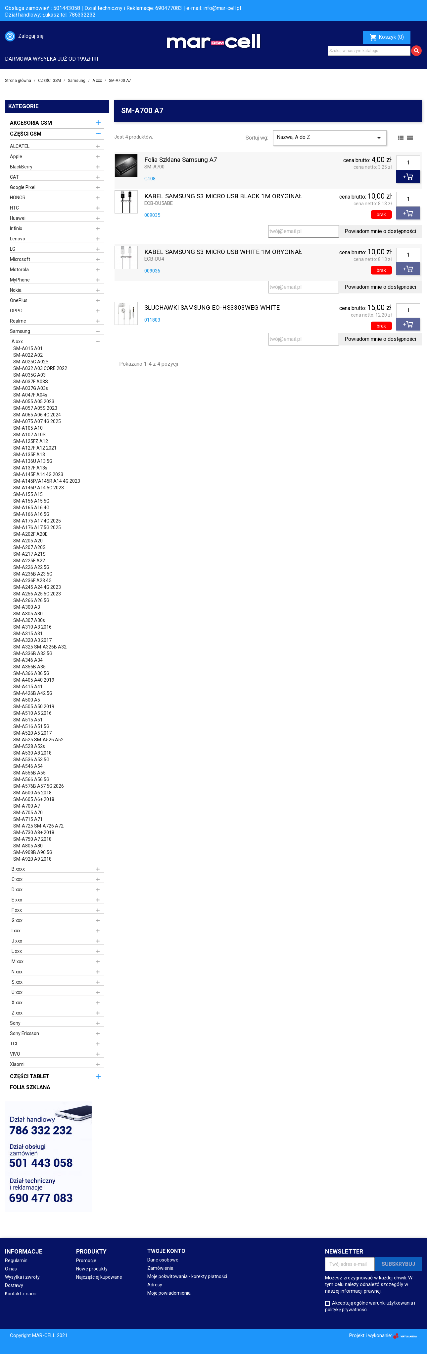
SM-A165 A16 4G (31, 507)
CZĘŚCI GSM (25, 134)
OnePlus (18, 300)
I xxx (16, 930)
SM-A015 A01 (28, 348)
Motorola (19, 269)
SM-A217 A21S (29, 554)
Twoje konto (166, 1251)
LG (12, 249)
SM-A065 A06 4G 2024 (37, 414)
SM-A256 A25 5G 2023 (37, 593)
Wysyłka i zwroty (22, 1277)
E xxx (17, 899)
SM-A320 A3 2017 (32, 640)
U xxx (17, 992)
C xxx (17, 879)
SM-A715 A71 (28, 819)
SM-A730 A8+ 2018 (33, 832)
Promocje (86, 1260)
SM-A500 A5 (26, 700)
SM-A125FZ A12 (30, 441)
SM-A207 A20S (29, 547)
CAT (14, 177)
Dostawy (14, 1285)
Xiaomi (17, 1064)
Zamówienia (160, 1268)
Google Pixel (22, 187)
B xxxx (18, 869)
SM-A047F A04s (30, 395)
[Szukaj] (369, 51)
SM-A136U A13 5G (32, 461)
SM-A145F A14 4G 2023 (38, 474)
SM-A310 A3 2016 (32, 627)
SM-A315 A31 (28, 633)
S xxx (17, 982)
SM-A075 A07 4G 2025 (37, 421)
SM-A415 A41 (28, 686)
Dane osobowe (162, 1259)
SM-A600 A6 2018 (32, 792)
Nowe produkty (92, 1268)
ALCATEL (19, 146)
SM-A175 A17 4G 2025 (37, 520)
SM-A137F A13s (30, 467)
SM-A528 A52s (29, 746)
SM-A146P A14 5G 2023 (38, 487)
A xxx (17, 341)
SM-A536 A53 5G (31, 759)
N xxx (17, 971)
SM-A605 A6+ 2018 (33, 799)
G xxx (17, 920)
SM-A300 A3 (26, 607)
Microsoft (20, 259)
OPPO (16, 310)
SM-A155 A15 (28, 494)
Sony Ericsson (24, 1033)
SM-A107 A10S (29, 434)
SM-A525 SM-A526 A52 (38, 739)
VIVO (15, 1054)
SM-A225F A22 (29, 560)
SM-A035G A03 (29, 375)
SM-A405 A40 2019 (33, 680)
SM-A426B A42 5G (32, 693)
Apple (16, 156)
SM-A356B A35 (29, 666)
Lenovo (17, 238)
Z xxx (17, 1013)
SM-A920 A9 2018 (32, 859)
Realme (18, 321)
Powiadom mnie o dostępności (380, 231)
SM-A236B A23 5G (32, 574)
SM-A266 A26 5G (31, 600)
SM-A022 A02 (28, 355)
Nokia (16, 290)
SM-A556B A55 (29, 772)
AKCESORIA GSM (31, 123)
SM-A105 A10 (28, 428)
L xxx (17, 951)
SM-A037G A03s (30, 388)
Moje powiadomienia (169, 1293)
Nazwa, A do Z (330, 138)
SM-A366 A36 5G (31, 673)
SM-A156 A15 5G (31, 501)
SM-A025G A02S (31, 361)
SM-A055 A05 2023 (33, 401)
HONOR (17, 197)
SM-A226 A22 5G (31, 567)
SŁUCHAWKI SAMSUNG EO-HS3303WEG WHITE (212, 307)
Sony (15, 1023)
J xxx (17, 941)
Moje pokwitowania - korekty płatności (187, 1276)
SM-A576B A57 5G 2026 (38, 786)
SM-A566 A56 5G (31, 779)
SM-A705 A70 (28, 812)
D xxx (17, 889)
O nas (11, 1268)
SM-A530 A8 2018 (32, 753)
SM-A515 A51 (28, 719)
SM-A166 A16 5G (31, 514)
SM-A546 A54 (28, 766)
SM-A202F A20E (30, 534)
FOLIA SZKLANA (30, 1087)
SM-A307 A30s (29, 620)
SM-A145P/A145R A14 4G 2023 (46, 481)
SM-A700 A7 (26, 806)
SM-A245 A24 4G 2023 (37, 587)
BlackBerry (21, 166)
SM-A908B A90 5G (32, 852)
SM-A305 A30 (28, 613)
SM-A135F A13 (29, 454)
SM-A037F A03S (30, 381)
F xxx (17, 910)
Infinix (16, 228)
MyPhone (20, 279)
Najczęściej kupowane (99, 1277)
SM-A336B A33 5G (32, 653)
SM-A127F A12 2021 (35, 448)
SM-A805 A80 (28, 845)
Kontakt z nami (20, 1293)
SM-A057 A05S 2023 (35, 408)
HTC (14, 208)
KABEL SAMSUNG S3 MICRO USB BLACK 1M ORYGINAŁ (223, 196)
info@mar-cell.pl (222, 8)
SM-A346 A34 (28, 660)
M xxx (18, 961)
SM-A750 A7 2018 (32, 839)
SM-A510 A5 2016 (32, 713)
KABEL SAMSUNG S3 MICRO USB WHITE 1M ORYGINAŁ (223, 252)
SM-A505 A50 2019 (33, 706)
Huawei (17, 218)
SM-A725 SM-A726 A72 (38, 826)
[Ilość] (408, 162)
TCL (14, 1043)
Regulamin (16, 1260)
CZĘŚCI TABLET (30, 1076)
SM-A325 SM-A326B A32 (40, 646)
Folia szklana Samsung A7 (180, 159)
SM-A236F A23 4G (32, 580)
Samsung (20, 331)
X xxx (17, 1002)
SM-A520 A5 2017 (32, 733)
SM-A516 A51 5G (31, 726)
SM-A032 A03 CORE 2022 (40, 368)
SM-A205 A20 (28, 540)
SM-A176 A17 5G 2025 (37, 527)
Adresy (154, 1284)
